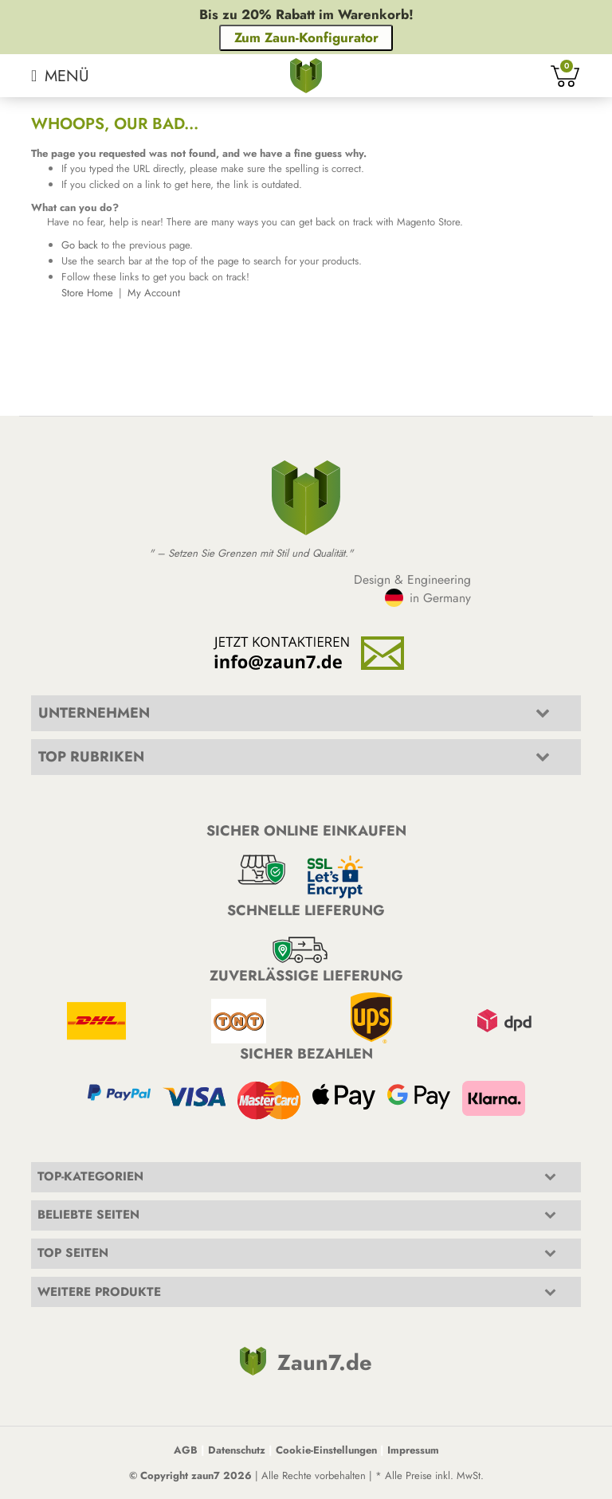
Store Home (87, 292)
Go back (79, 244)
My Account (154, 292)
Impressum (413, 1450)
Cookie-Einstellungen (326, 1450)
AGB (186, 1450)
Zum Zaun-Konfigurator (306, 37)
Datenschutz (236, 1450)
